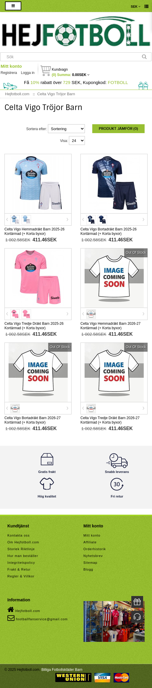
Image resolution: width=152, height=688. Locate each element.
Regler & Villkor (21, 576)
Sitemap (90, 562)
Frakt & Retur (18, 569)
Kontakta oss (18, 535)
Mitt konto (11, 66)
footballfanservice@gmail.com (37, 617)
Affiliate (90, 542)
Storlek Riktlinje (21, 549)
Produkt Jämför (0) (118, 128)
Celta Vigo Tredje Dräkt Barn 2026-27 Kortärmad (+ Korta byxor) (110, 420)
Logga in (28, 73)
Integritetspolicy (21, 562)
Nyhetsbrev (93, 556)
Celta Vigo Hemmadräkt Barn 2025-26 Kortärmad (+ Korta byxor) (34, 231)
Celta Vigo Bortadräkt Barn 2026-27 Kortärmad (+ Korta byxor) (32, 420)
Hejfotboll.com (23, 609)
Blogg (88, 569)
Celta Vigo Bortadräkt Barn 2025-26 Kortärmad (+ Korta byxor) (108, 231)
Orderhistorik (94, 549)
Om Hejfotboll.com (23, 542)
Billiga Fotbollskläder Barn (62, 670)
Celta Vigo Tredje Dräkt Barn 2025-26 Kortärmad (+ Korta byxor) (34, 326)
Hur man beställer (22, 556)
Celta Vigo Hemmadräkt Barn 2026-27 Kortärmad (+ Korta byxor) (110, 326)
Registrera (9, 73)
